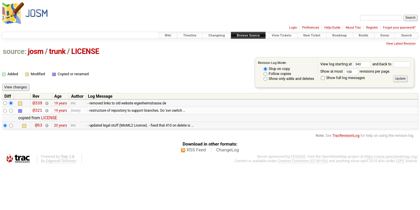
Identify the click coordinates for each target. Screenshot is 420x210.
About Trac (353, 27)
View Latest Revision (401, 44)
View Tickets (281, 35)
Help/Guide (332, 27)
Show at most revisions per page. (355, 71)
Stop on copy (276, 68)
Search (406, 35)
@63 (38, 127)
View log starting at (346, 64)
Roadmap (339, 35)
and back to (391, 64)
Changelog (216, 35)
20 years (60, 127)
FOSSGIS (298, 159)
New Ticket (312, 35)
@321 (37, 112)
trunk (57, 51)
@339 (37, 103)
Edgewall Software (61, 163)
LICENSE (85, 51)
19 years (60, 104)
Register (372, 27)
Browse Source (248, 35)
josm (35, 51)
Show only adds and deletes (288, 78)
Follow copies (277, 73)
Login (293, 27)
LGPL (400, 163)
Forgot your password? (399, 27)
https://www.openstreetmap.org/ (391, 159)
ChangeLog (227, 152)
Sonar (384, 35)
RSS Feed (196, 152)
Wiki (168, 35)
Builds (363, 35)
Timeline (189, 35)
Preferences (310, 27)
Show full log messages (343, 78)
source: (15, 51)
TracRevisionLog (346, 138)
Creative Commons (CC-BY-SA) (303, 163)
